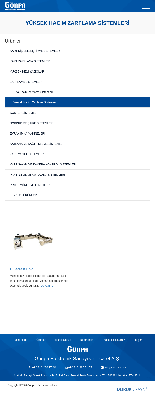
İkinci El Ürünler (23, 195)
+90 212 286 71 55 (78, 367)
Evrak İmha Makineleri (27, 133)
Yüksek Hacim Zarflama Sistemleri (35, 102)
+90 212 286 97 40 (42, 367)
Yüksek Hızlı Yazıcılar (27, 71)
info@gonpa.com (113, 367)
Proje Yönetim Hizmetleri (30, 185)
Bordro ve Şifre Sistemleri (31, 123)
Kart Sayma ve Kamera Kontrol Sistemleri (43, 164)
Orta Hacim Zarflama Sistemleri (33, 92)
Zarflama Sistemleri (26, 81)
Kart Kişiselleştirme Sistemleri (35, 51)
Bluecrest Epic (21, 269)
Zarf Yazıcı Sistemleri (27, 154)
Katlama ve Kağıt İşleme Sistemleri (37, 143)
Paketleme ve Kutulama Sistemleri (37, 174)
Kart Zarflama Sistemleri (30, 61)
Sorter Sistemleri (24, 113)
